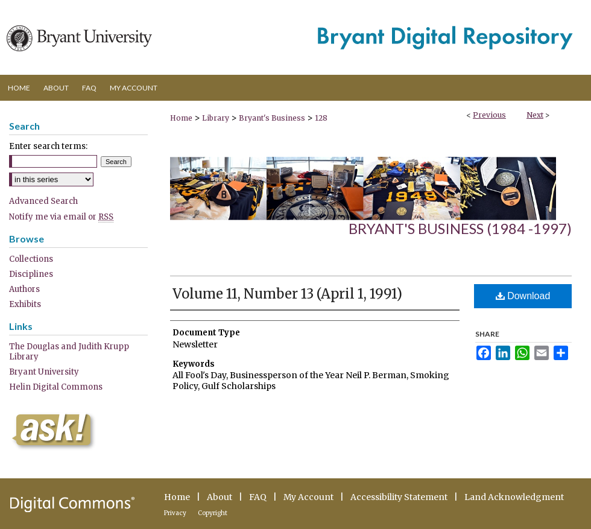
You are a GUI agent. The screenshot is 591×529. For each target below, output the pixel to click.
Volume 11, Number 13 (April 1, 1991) (287, 293)
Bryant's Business (272, 117)
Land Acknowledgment (514, 497)
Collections (31, 259)
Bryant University (44, 372)
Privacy (175, 513)
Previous (489, 114)
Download (523, 296)
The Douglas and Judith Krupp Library (69, 351)
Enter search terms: (48, 146)
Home (181, 117)
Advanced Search (43, 201)
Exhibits (25, 304)
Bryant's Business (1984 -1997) (460, 228)
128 (321, 117)
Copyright (212, 513)
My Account (308, 497)
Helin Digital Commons (56, 387)
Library (215, 117)
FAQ (258, 497)
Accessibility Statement (398, 497)
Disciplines (31, 274)
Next (534, 114)
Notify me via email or (61, 217)
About (219, 497)
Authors (24, 289)
